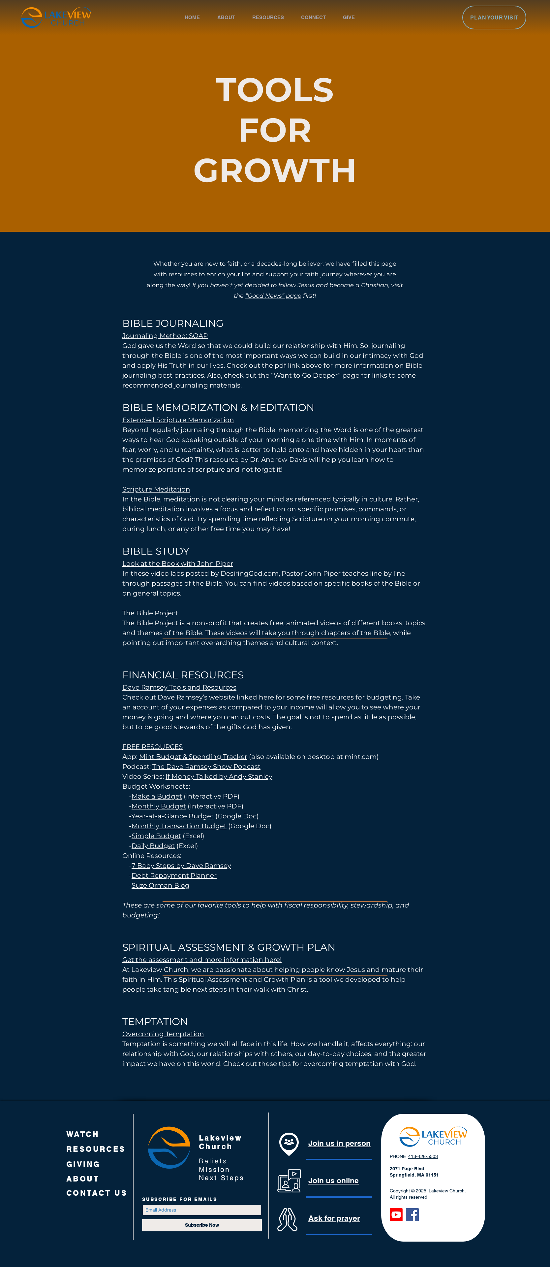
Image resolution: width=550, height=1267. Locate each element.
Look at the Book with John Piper (177, 563)
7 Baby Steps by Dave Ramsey (181, 866)
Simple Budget (156, 836)
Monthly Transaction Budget (179, 826)
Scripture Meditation (156, 489)
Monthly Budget (159, 806)
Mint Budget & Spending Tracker (193, 757)
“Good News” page (273, 295)
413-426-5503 (423, 1156)
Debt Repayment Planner (174, 875)
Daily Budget (153, 846)
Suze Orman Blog (161, 885)
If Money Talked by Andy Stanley (219, 776)
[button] (231, 17)
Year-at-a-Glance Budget (172, 816)
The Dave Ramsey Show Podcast (206, 766)
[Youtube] (396, 1214)
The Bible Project (150, 613)
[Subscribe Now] (202, 1225)
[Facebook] (412, 1214)
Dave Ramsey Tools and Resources (179, 687)
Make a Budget (157, 796)
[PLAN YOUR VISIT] (494, 17)
